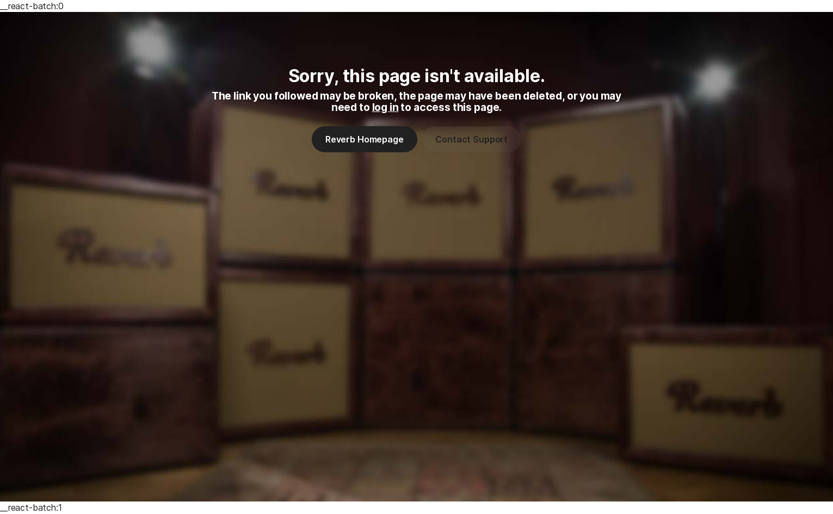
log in (385, 107)
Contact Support (471, 139)
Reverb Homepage (364, 139)
